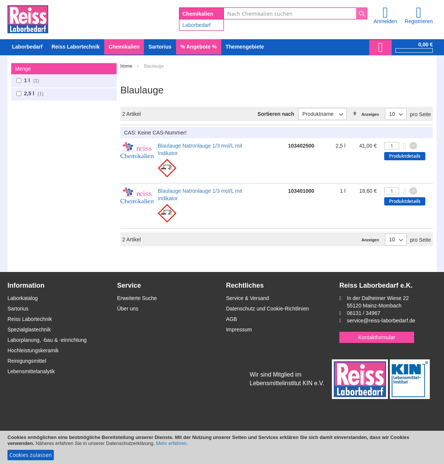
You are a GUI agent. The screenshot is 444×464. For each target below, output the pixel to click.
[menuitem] (27, 47)
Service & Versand (247, 298)
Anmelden (385, 21)
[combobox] (295, 13)
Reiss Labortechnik (29, 319)
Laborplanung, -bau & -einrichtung (47, 340)
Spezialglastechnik (29, 329)
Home (126, 66)
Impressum (239, 329)
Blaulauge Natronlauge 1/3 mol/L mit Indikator (200, 149)
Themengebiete (245, 47)
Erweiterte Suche (137, 298)
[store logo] (27, 18)
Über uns (127, 309)
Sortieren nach (276, 114)
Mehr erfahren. (172, 443)
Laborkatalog (22, 298)
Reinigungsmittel (26, 361)
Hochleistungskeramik (33, 350)
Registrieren (419, 21)
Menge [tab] (23, 69)
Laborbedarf (196, 25)
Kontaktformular (376, 337)
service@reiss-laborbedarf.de (381, 321)
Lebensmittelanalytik (31, 371)
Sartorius (17, 309)
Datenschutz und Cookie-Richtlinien (267, 309)
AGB (231, 319)
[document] (222, 447)
